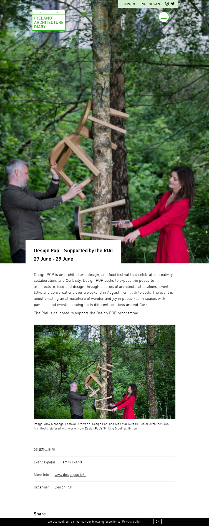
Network (155, 4)
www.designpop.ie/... (70, 475)
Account (129, 4)
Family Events (71, 462)
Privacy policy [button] (131, 521)
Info (143, 4)
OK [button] (157, 521)
